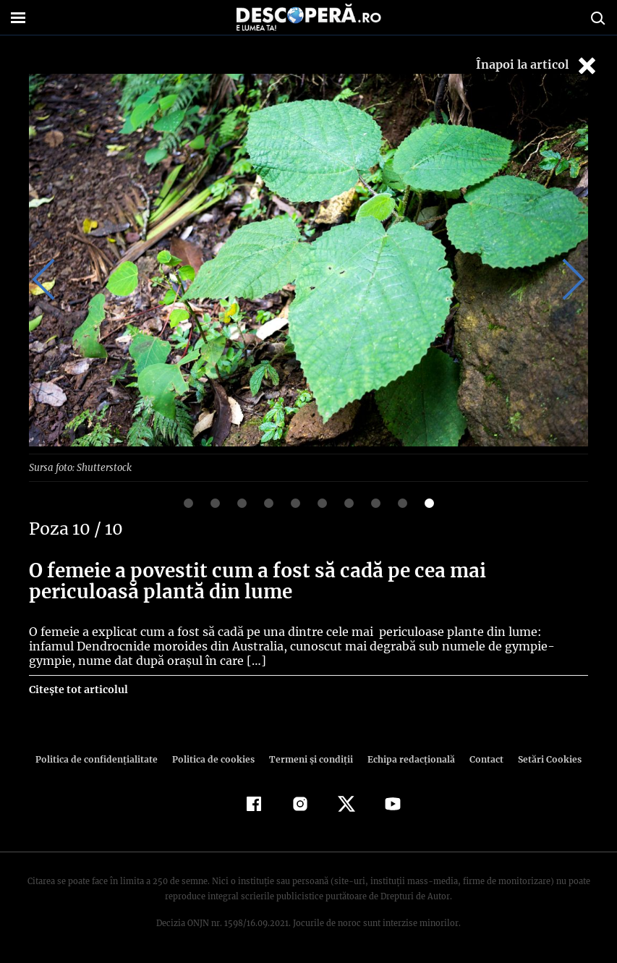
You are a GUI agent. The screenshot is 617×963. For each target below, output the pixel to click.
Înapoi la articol (537, 65)
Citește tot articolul (78, 688)
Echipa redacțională (407, 758)
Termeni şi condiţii (309, 758)
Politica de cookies (215, 758)
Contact (481, 758)
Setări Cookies (542, 758)
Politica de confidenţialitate (103, 758)
